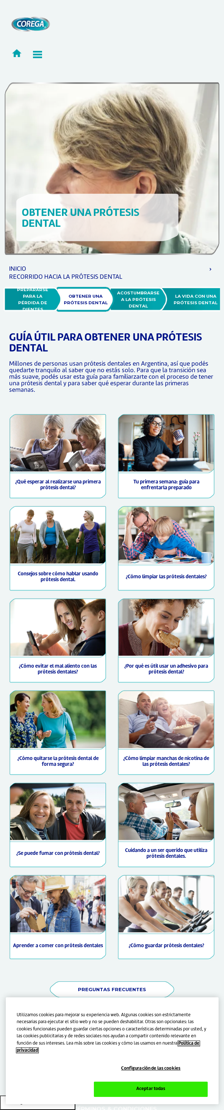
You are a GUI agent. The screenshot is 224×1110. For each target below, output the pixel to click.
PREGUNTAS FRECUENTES (112, 989)
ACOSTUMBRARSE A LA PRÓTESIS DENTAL (139, 299)
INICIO (17, 269)
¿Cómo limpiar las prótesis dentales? (166, 577)
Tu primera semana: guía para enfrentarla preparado (166, 485)
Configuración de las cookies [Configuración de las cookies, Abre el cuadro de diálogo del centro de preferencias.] (151, 1068)
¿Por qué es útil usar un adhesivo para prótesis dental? (166, 669)
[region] (112, 1050)
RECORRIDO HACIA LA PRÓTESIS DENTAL (65, 277)
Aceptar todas (151, 1089)
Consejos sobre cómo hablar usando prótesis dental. (58, 577)
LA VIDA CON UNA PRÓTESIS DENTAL (195, 299)
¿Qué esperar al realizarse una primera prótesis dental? (58, 485)
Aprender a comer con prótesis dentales (58, 946)
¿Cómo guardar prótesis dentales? (166, 946)
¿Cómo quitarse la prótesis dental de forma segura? (58, 761)
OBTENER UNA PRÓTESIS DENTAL (86, 299)
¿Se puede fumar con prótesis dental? (58, 853)
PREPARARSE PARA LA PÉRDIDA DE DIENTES (33, 299)
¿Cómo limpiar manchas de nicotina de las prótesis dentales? (166, 761)
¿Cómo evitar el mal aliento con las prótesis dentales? (58, 669)
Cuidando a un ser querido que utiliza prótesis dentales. (166, 853)
